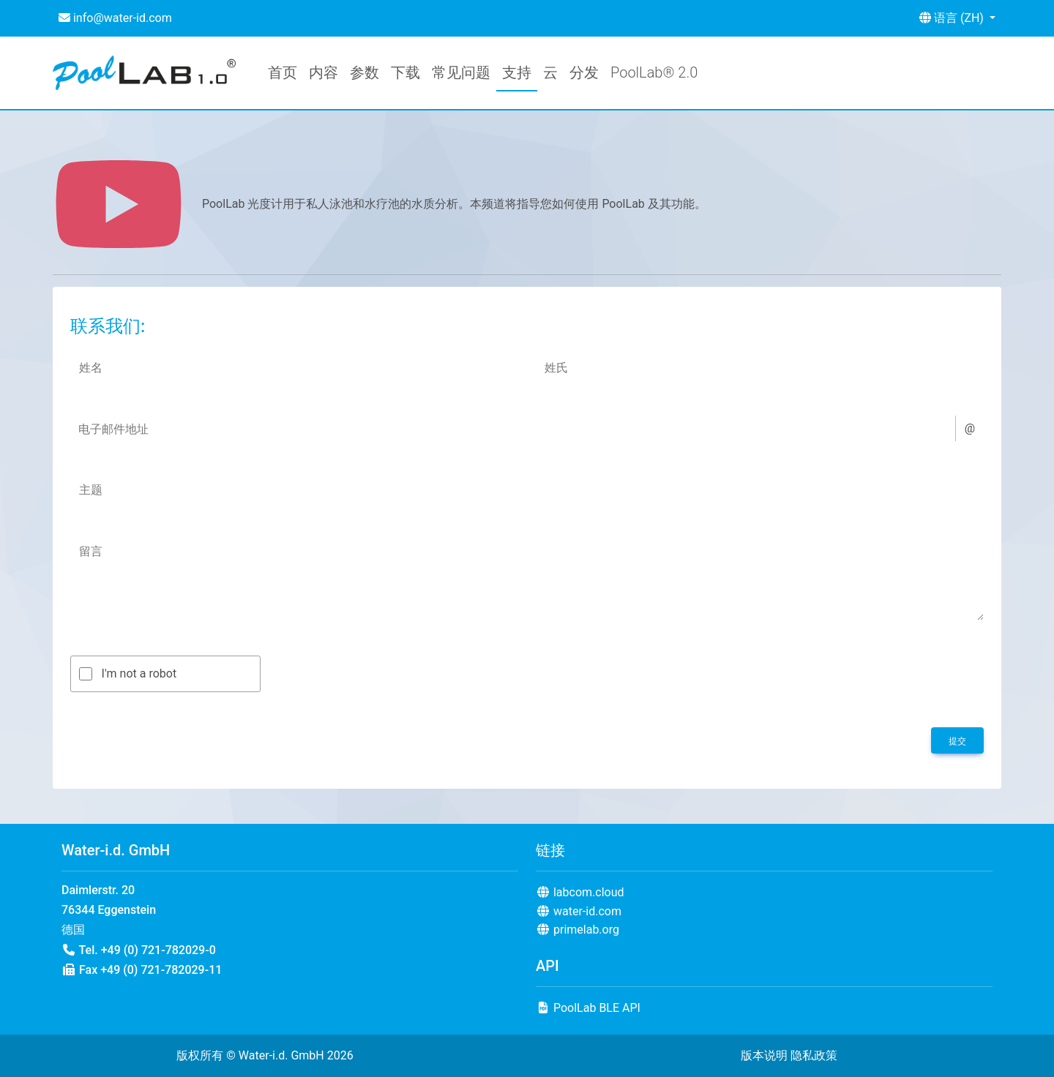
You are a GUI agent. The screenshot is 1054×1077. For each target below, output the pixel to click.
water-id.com (578, 911)
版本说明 (764, 1055)
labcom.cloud (580, 892)
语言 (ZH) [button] (953, 18)
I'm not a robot (139, 673)
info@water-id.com (115, 18)
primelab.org (577, 930)
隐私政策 (813, 1055)
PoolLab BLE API (588, 1008)
